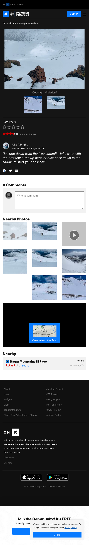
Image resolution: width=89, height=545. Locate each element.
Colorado (7, 23)
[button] (4, 170)
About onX (9, 457)
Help (6, 394)
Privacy (61, 486)
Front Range (20, 23)
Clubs (6, 404)
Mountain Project (54, 389)
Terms (52, 486)
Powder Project (53, 409)
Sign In (74, 13)
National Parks (53, 415)
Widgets (8, 399)
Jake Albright (20, 144)
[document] (57, 530)
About (7, 389)
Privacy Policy (71, 527)
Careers (8, 462)
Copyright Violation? (44, 92)
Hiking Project (53, 399)
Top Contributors (12, 409)
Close (57, 534)
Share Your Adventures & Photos (20, 415)
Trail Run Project (54, 404)
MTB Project (52, 394)
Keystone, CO (38, 148)
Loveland (33, 23)
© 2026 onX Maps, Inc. (35, 486)
